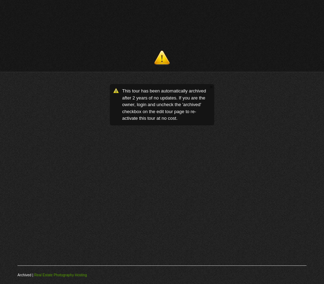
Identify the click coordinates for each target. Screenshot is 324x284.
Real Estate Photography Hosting (60, 275)
